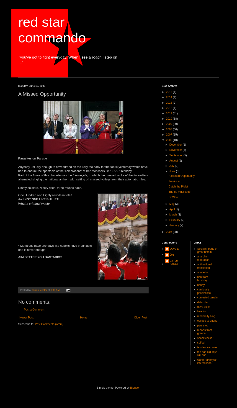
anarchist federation (203, 258)
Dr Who (173, 197)
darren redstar (174, 262)
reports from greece (204, 331)
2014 (169, 97)
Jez (172, 254)
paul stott (203, 325)
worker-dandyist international (207, 361)
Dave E (174, 248)
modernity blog (206, 316)
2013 (169, 102)
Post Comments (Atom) (49, 324)
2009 (169, 124)
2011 (169, 113)
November (176, 149)
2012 (169, 108)
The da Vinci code (180, 191)
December (176, 144)
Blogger (134, 387)
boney (201, 285)
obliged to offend (207, 320)
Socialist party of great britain (207, 250)
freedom (202, 311)
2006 (169, 140)
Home (84, 317)
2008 (169, 129)
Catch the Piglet (178, 186)
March (173, 214)
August (174, 160)
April (172, 209)
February (175, 219)
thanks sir (174, 181)
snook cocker (205, 338)
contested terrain (207, 297)
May (172, 203)
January (174, 225)
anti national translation (204, 266)
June (172, 171)
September (176, 155)
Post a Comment (34, 309)
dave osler (203, 306)
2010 (169, 118)
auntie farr (203, 272)
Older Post (140, 317)
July (172, 165)
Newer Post (26, 317)
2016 (169, 92)
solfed (201, 342)
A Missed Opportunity (182, 175)
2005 (169, 232)
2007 (169, 134)
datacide (202, 302)
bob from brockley (202, 278)
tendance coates (207, 347)
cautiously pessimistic (204, 291)
